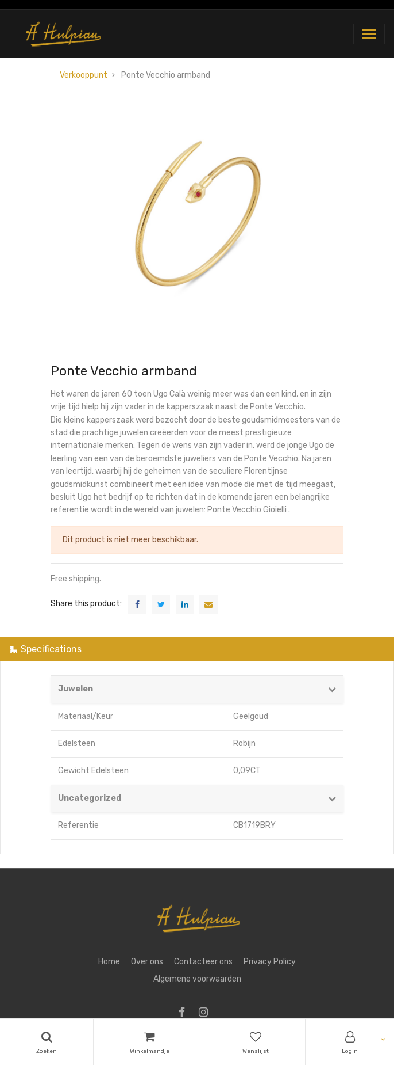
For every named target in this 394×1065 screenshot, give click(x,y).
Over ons (147, 962)
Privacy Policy (270, 962)
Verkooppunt (83, 75)
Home (109, 962)
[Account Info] (350, 1042)
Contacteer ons (203, 962)
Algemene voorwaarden (197, 979)
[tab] (197, 649)
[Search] (46, 1042)
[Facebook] (185, 1013)
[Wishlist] (255, 1042)
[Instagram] (207, 1013)
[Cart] (150, 1042)
